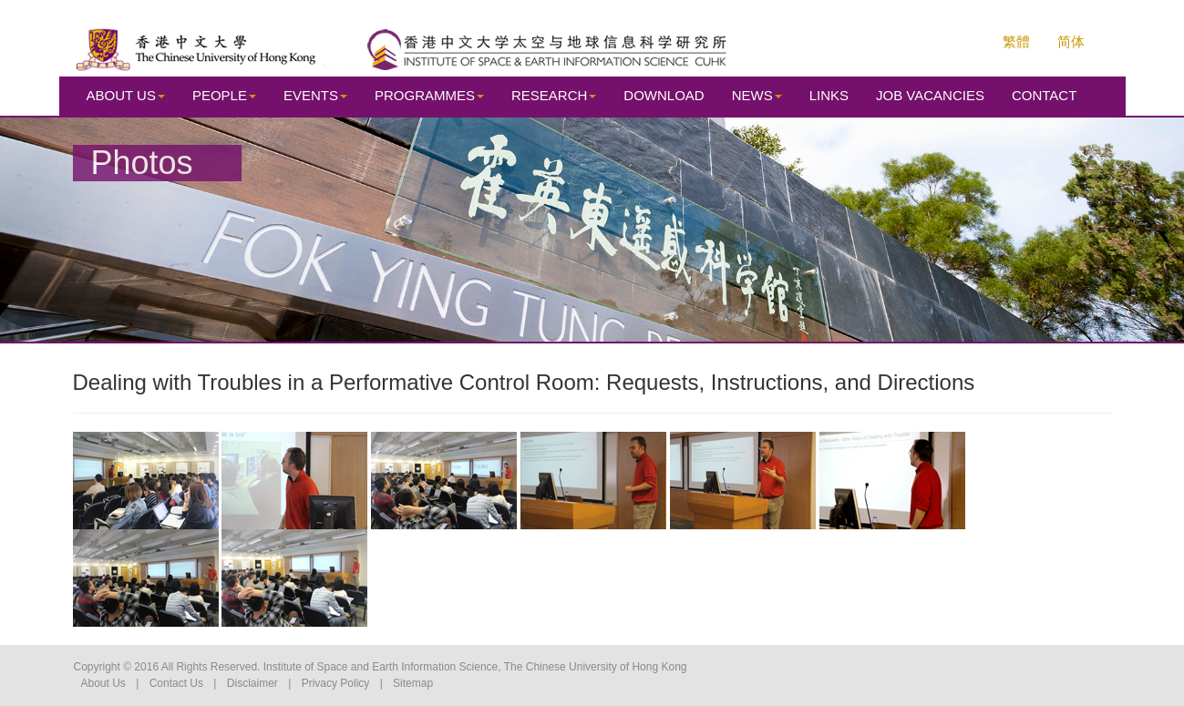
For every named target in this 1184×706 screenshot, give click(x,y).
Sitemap (413, 683)
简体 (1071, 41)
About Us (103, 683)
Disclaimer (252, 683)
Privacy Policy (336, 683)
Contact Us (176, 683)
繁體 (1016, 41)
